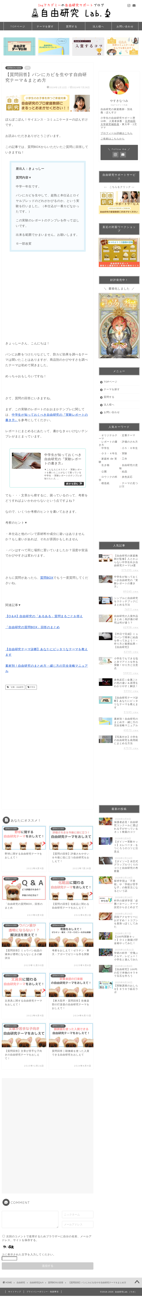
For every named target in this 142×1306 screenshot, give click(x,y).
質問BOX (46, 579)
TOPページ (17, 26)
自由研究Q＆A (36, 1284)
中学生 (32, 689)
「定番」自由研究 (16, 689)
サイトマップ (14, 1293)
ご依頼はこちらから (113, 138)
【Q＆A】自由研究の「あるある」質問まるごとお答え (44, 617)
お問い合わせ (125, 26)
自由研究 (21, 1284)
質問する (71, 26)
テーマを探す (45, 26)
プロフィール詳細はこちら (117, 133)
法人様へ (98, 26)
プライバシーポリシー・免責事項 (43, 1293)
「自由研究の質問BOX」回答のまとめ (32, 628)
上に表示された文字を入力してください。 (29, 1255)
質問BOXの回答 (14, 68)
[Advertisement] (47, 297)
